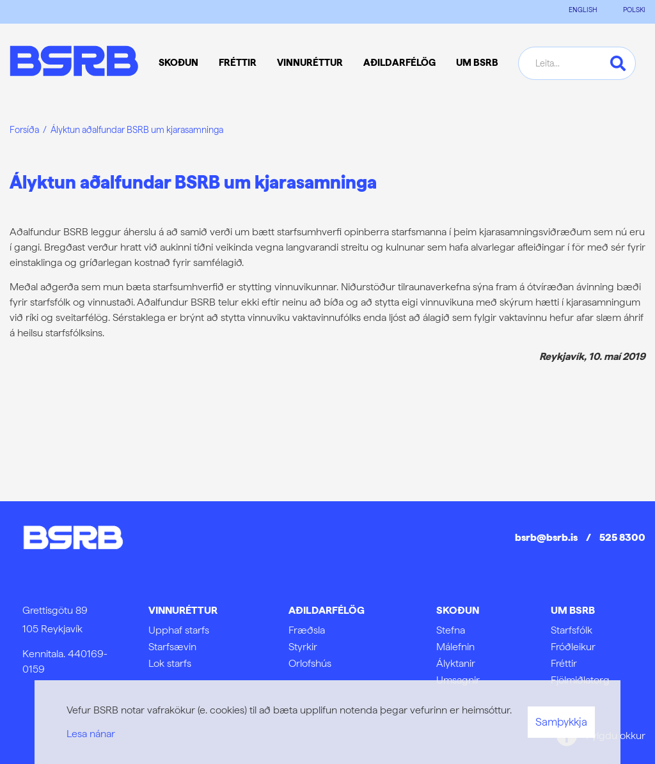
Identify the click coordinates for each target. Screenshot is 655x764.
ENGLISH (583, 10)
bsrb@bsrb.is (546, 537)
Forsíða (24, 129)
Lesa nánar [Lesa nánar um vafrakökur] (91, 734)
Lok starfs (169, 663)
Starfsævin (172, 647)
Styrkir (302, 647)
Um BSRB (573, 610)
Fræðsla (306, 630)
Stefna (450, 630)
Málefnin (455, 647)
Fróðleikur (573, 647)
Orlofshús (309, 663)
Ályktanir (455, 663)
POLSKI (634, 10)
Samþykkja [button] (561, 721)
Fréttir (564, 663)
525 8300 (622, 537)
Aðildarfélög (326, 610)
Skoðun (457, 610)
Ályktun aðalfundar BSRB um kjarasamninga (137, 129)
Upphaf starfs (178, 630)
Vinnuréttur (182, 610)
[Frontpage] (74, 63)
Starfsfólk (571, 630)
